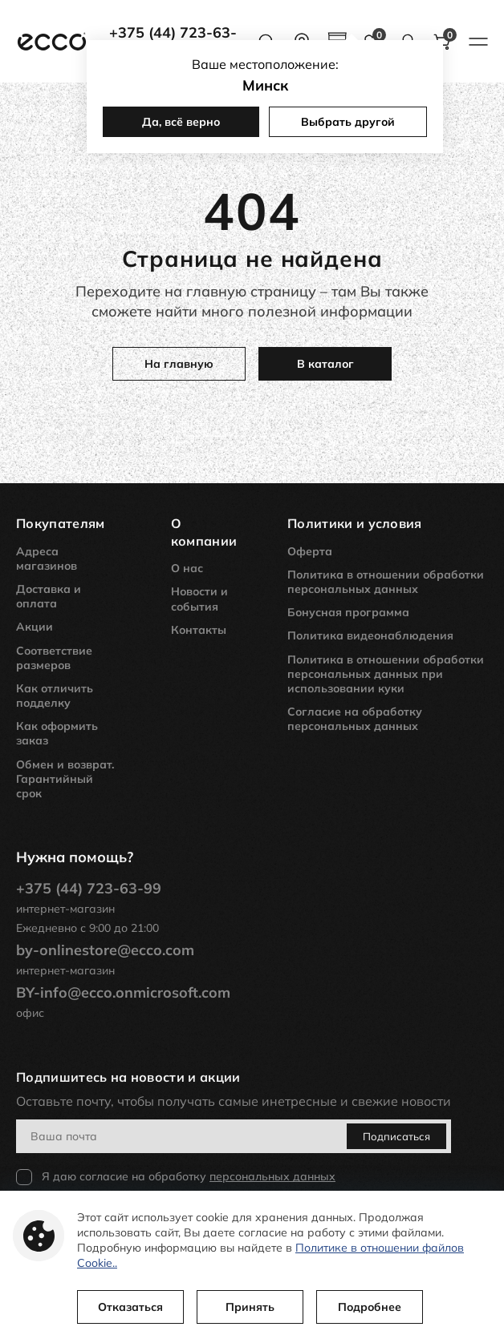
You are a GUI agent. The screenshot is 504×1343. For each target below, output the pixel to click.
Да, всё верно (181, 122)
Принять (250, 1307)
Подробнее (369, 1307)
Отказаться (130, 1307)
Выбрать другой (348, 122)
